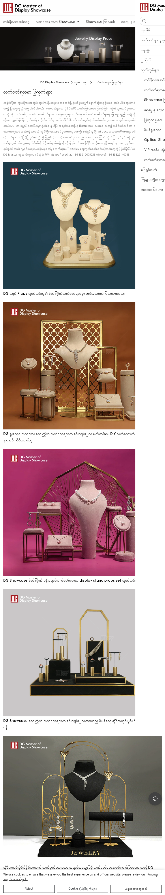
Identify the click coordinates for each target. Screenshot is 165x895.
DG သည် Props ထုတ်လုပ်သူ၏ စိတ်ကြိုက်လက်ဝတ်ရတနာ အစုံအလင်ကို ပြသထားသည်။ (64, 294)
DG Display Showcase (54, 82)
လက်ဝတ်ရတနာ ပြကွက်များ (109, 82)
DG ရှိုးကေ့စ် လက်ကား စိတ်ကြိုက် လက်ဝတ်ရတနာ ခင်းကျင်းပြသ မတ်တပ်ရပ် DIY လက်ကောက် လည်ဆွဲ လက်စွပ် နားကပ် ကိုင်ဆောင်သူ (80, 437)
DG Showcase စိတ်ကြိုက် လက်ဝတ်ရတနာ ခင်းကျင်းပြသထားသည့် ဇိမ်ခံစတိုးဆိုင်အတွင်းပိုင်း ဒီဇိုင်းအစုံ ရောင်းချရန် (80, 724)
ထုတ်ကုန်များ (81, 82)
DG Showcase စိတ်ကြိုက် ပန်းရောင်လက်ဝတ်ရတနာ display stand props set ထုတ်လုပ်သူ (71, 581)
